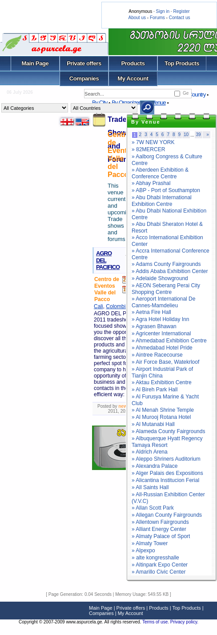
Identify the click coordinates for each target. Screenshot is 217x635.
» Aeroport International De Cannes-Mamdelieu (163, 302)
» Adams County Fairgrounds (166, 264)
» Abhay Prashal (151, 183)
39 (198, 134)
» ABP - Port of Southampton (166, 190)
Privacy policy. (184, 621)
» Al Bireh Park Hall (154, 389)
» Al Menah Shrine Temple (163, 410)
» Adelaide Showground (160, 278)
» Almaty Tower (150, 543)
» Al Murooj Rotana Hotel (161, 417)
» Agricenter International (161, 333)
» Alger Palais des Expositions (167, 473)
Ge (186, 93)
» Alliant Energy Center (159, 529)
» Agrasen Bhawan (154, 326)
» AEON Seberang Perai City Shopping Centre (166, 288)
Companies (84, 78)
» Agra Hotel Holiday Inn (160, 319)
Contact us (179, 17)
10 (186, 134)
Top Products (182, 63)
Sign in (162, 11)
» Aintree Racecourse (157, 355)
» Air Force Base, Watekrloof (165, 362)
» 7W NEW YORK (153, 142)
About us (137, 17)
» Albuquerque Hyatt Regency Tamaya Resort (167, 441)
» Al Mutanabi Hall (153, 424)
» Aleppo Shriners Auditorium (166, 459)
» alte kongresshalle (155, 558)
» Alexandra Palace (154, 466)
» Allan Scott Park (153, 508)
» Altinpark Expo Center (160, 565)
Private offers (84, 63)
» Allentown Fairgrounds (160, 522)
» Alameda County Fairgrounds (168, 431)
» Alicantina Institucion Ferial (165, 480)
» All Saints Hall (150, 487)
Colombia (117, 306)
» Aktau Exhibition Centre (162, 382)
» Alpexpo (143, 550)
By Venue (155, 102)
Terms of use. (156, 621)
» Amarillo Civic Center (158, 572)
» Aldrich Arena (150, 452)
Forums (157, 17)
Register (181, 11)
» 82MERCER (148, 149)
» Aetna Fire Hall (151, 312)
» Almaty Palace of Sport (161, 536)
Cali (98, 306)
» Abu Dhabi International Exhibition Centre (162, 200)
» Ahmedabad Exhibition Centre (169, 341)
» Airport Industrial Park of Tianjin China (162, 372)
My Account (132, 78)
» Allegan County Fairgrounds (167, 515)
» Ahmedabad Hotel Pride (162, 348)
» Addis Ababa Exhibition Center (170, 271)
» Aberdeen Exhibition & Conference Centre (160, 173)
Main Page (35, 63)
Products (133, 63)
